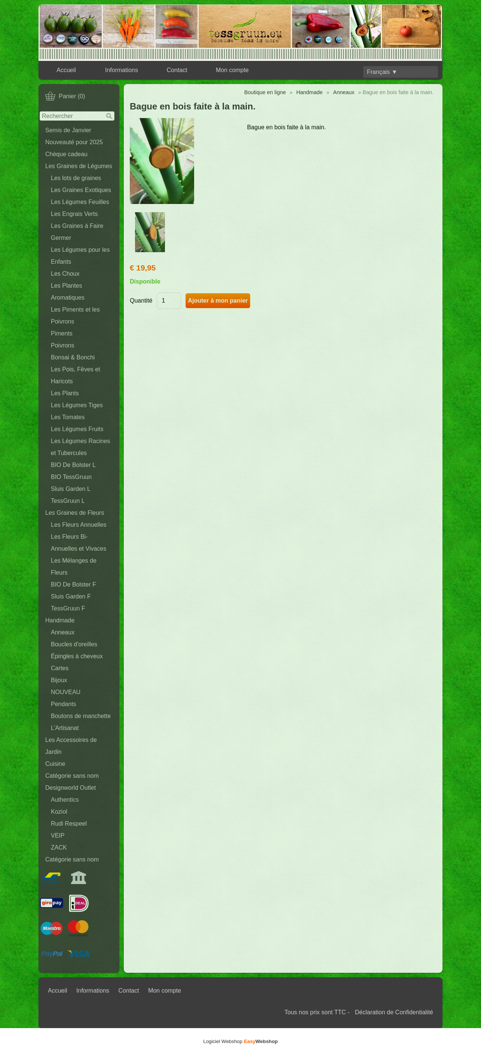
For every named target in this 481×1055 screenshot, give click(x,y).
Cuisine (55, 764)
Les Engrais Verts (74, 214)
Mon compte (232, 70)
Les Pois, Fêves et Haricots (75, 375)
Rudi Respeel (69, 823)
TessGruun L (68, 501)
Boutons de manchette (81, 716)
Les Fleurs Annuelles (79, 525)
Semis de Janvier (68, 130)
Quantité (141, 300)
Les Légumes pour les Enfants (80, 256)
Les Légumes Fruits (77, 429)
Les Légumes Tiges (77, 405)
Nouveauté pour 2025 (74, 142)
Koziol (59, 811)
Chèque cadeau (66, 154)
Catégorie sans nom (72, 776)
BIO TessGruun (71, 477)
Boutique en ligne (265, 92)
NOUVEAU (65, 692)
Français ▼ (382, 72)
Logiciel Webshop (240, 1041)
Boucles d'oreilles (74, 644)
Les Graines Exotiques (81, 190)
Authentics (65, 799)
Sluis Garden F (71, 596)
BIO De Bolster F (73, 584)
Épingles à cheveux (77, 656)
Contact (176, 70)
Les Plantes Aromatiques (68, 291)
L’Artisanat (65, 728)
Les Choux (65, 273)
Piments (62, 333)
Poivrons (62, 345)
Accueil (66, 70)
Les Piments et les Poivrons (75, 315)
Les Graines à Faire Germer (77, 232)
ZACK (59, 847)
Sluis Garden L (71, 489)
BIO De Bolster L (73, 465)
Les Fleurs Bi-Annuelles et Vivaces (78, 542)
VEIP (57, 835)
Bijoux (59, 680)
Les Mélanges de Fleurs (73, 566)
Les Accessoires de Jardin (71, 746)
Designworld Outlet (70, 788)
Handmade (59, 620)
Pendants (63, 704)
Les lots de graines (76, 178)
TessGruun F (68, 608)
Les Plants (65, 393)
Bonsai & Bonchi (73, 357)
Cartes (59, 668)
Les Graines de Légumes (78, 166)
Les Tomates (68, 417)
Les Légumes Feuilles (80, 202)
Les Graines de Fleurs (74, 513)
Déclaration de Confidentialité (394, 1012)
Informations (121, 70)
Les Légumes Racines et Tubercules (80, 447)
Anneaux (62, 632)
